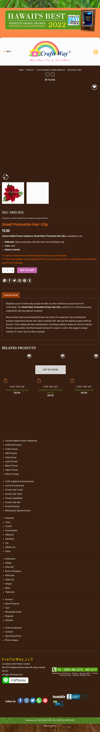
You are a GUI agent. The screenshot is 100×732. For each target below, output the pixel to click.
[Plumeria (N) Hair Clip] (84, 368)
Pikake (8, 563)
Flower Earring (12, 506)
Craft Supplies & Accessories (19, 481)
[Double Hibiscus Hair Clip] (17, 368)
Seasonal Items (74, 70)
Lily (6, 543)
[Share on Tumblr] (29, 280)
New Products (12, 603)
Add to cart (27, 270)
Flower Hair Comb (14, 490)
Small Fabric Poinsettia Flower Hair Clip (40, 307)
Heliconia (9, 575)
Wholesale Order (13, 612)
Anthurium (10, 559)
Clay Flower (11, 457)
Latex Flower (11, 461)
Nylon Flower (11, 465)
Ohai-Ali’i (9, 567)
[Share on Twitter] (14, 280)
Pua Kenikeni (11, 530)
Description (11, 295)
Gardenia (9, 539)
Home (21, 70)
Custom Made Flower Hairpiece (51, 70)
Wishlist (9, 620)
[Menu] (7, 51)
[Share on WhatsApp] (4, 280)
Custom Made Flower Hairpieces (21, 440)
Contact (9, 632)
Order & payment (13, 627)
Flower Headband (13, 498)
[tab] (11, 295)
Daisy (8, 551)
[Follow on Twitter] (33, 700)
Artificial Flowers (13, 445)
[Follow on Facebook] (20, 700)
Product (30, 70)
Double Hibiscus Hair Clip (17, 390)
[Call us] (39, 700)
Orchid (8, 526)
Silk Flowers (11, 453)
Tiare (7, 522)
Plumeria (9, 518)
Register (9, 616)
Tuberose (9, 592)
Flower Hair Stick (13, 494)
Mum (7, 588)
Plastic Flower (12, 474)
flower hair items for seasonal (53, 317)
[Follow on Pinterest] (45, 700)
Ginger (8, 584)
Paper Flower (11, 470)
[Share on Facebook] (9, 280)
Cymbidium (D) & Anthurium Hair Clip (50, 391)
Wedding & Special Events (18, 510)
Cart (7, 608)
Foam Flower (11, 449)
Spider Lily (10, 547)
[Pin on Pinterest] (24, 280)
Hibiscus (9, 534)
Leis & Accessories (14, 485)
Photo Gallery (11, 640)
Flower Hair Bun (13, 502)
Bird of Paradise (13, 571)
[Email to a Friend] (19, 280)
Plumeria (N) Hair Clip (84, 390)
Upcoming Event (13, 636)
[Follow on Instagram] (26, 700)
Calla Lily (9, 579)
